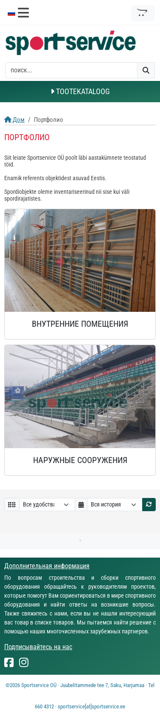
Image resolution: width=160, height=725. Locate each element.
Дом (14, 120)
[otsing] (71, 70)
